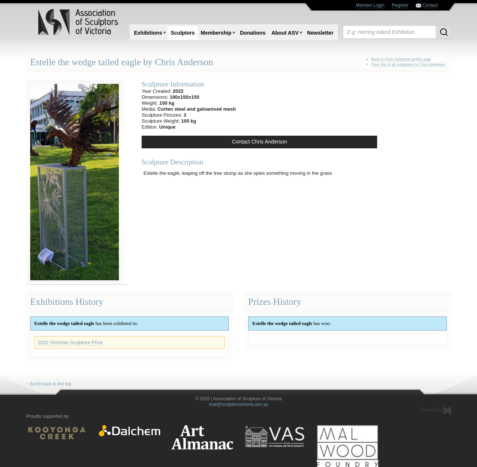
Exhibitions (148, 33)
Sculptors (183, 33)
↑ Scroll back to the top (48, 383)
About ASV (284, 33)
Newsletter (320, 33)
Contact (430, 5)
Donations (252, 33)
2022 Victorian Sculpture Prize (70, 342)
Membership (216, 33)
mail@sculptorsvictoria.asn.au (238, 404)
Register (400, 5)
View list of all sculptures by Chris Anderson (408, 64)
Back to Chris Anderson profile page (401, 59)
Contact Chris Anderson (259, 142)
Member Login (370, 5)
